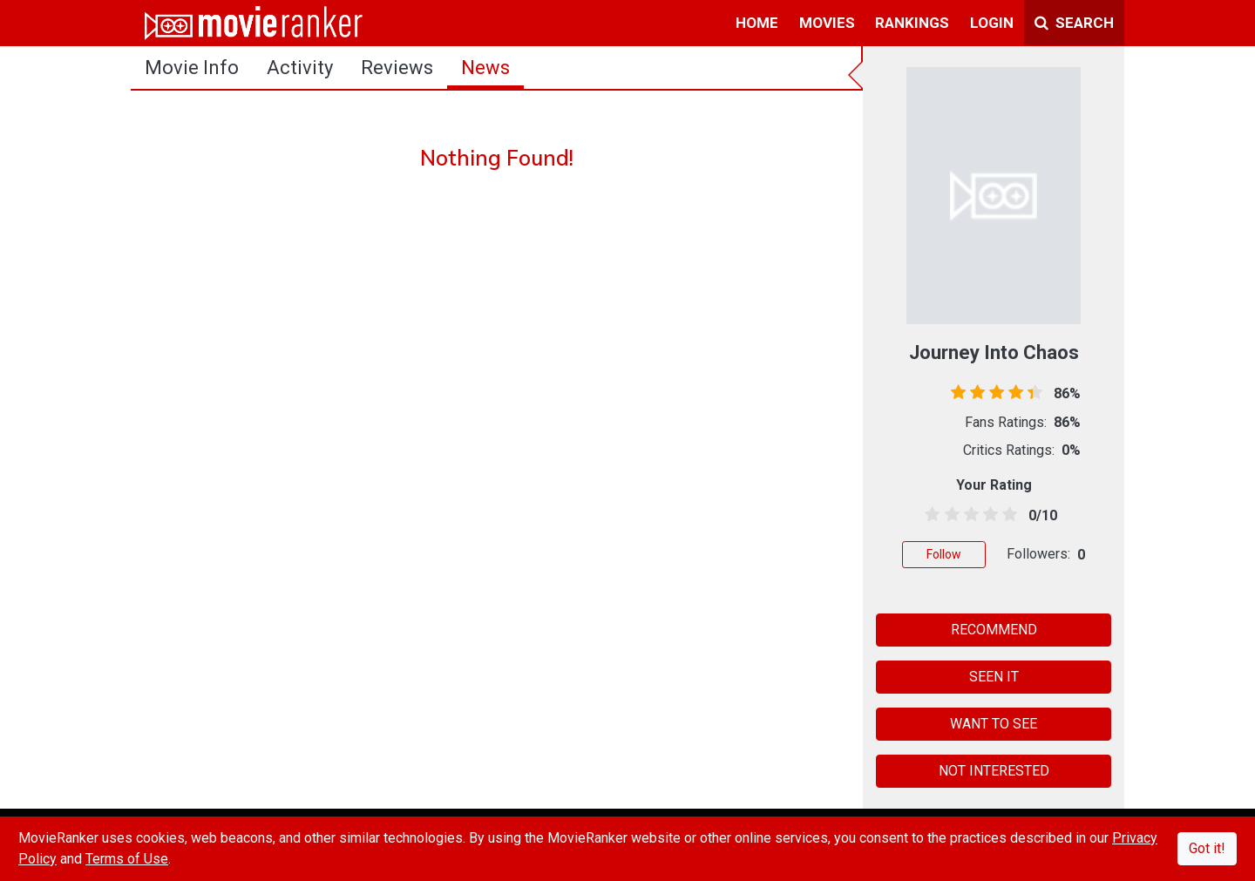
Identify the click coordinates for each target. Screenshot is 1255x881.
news (485, 67)
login (992, 22)
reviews (397, 67)
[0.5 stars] (929, 515)
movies (827, 22)
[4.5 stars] (1007, 515)
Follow (943, 554)
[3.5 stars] (987, 515)
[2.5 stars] (967, 515)
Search (1074, 22)
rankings (912, 22)
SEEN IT (994, 676)
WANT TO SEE (993, 723)
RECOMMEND (994, 629)
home (757, 22)
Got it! (1207, 848)
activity (300, 67)
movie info (192, 67)
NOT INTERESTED (994, 770)
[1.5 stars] (948, 515)
